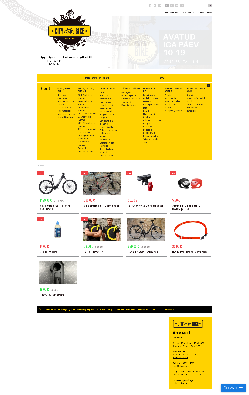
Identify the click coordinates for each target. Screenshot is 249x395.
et (167, 5)
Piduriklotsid (105, 133)
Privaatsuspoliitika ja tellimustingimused (183, 382)
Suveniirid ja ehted (173, 101)
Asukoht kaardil (180, 357)
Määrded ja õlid (128, 95)
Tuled (145, 142)
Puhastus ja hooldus (130, 98)
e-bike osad (62, 95)
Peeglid (146, 123)
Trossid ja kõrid (107, 149)
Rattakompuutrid (150, 136)
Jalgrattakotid (149, 95)
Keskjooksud (105, 102)
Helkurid (147, 101)
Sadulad (103, 136)
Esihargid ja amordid (66, 117)
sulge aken (208, 85)
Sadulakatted (106, 139)
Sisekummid (83, 141)
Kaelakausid (105, 98)
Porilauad (147, 126)
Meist (209, 12)
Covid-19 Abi (186, 12)
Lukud (146, 107)
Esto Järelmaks (171, 12)
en (172, 5)
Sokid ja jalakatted (195, 104)
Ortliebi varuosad (151, 98)
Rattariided (192, 110)
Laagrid (103, 117)
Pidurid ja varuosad (109, 130)
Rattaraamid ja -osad (66, 114)
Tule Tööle (199, 12)
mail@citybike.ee (181, 366)
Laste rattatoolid (64, 110)
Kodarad (104, 95)
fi (177, 5)
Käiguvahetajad (107, 114)
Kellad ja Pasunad (151, 104)
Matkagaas (126, 92)
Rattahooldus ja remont (96, 78)
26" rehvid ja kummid (87, 113)
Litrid (102, 92)
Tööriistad (126, 102)
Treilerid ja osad (64, 107)
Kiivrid (146, 111)
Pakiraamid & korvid (152, 120)
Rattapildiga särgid (173, 110)
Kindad (190, 95)
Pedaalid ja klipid (107, 127)
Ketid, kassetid (106, 105)
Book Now (235, 388)
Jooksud (81, 145)
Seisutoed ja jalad (151, 139)
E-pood (161, 78)
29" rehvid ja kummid (87, 129)
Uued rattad (62, 98)
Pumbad (82, 148)
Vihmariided (192, 107)
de (181, 5)
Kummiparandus (128, 105)
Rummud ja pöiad (86, 151)
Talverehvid (83, 138)
